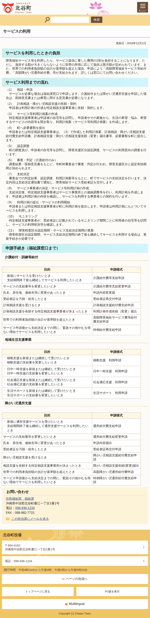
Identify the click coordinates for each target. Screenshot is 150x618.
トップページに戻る (37, 591)
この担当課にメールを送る (30, 518)
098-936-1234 (25, 508)
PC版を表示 (112, 591)
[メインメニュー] (142, 7)
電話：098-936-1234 (18, 561)
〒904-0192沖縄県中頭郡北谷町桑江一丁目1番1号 (30, 547)
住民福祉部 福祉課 (20, 498)
